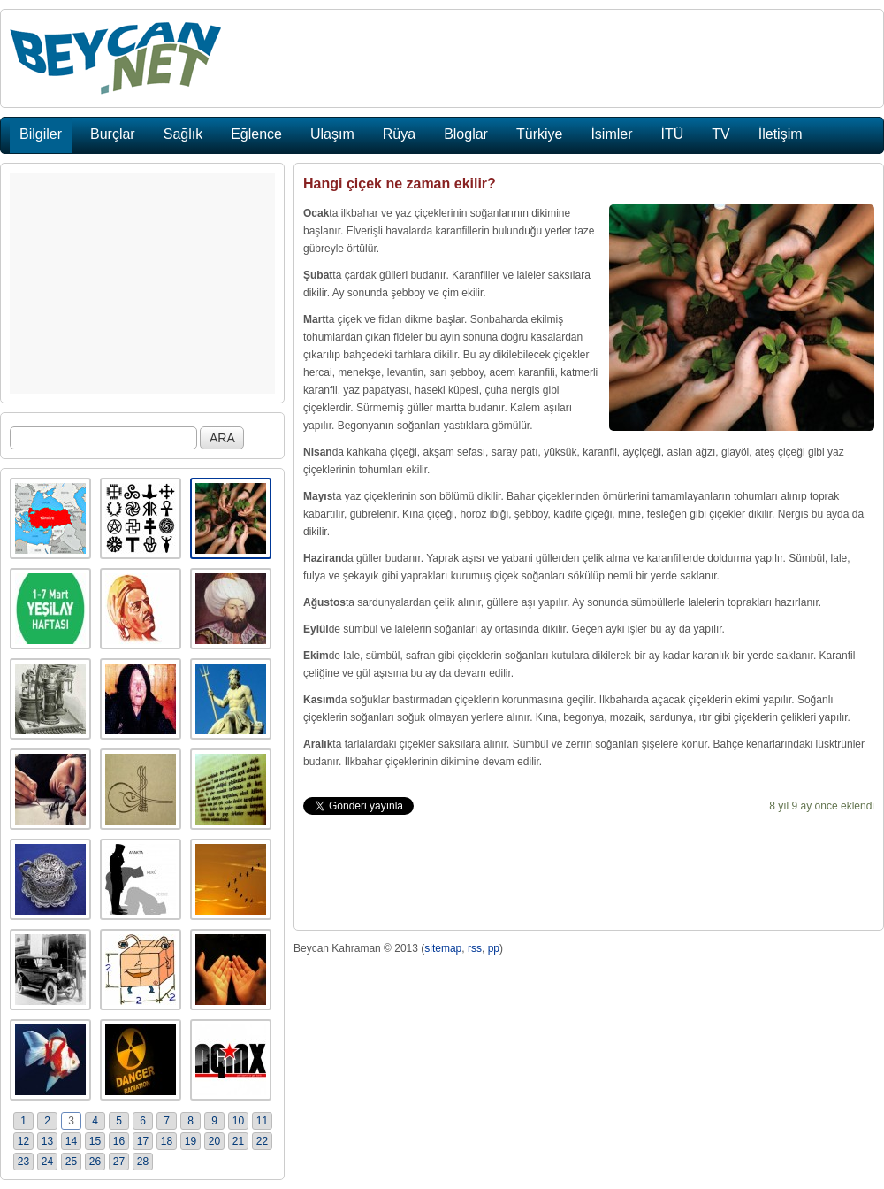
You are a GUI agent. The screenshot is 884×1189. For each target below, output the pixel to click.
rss (475, 948)
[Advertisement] (142, 283)
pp (493, 948)
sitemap (442, 948)
